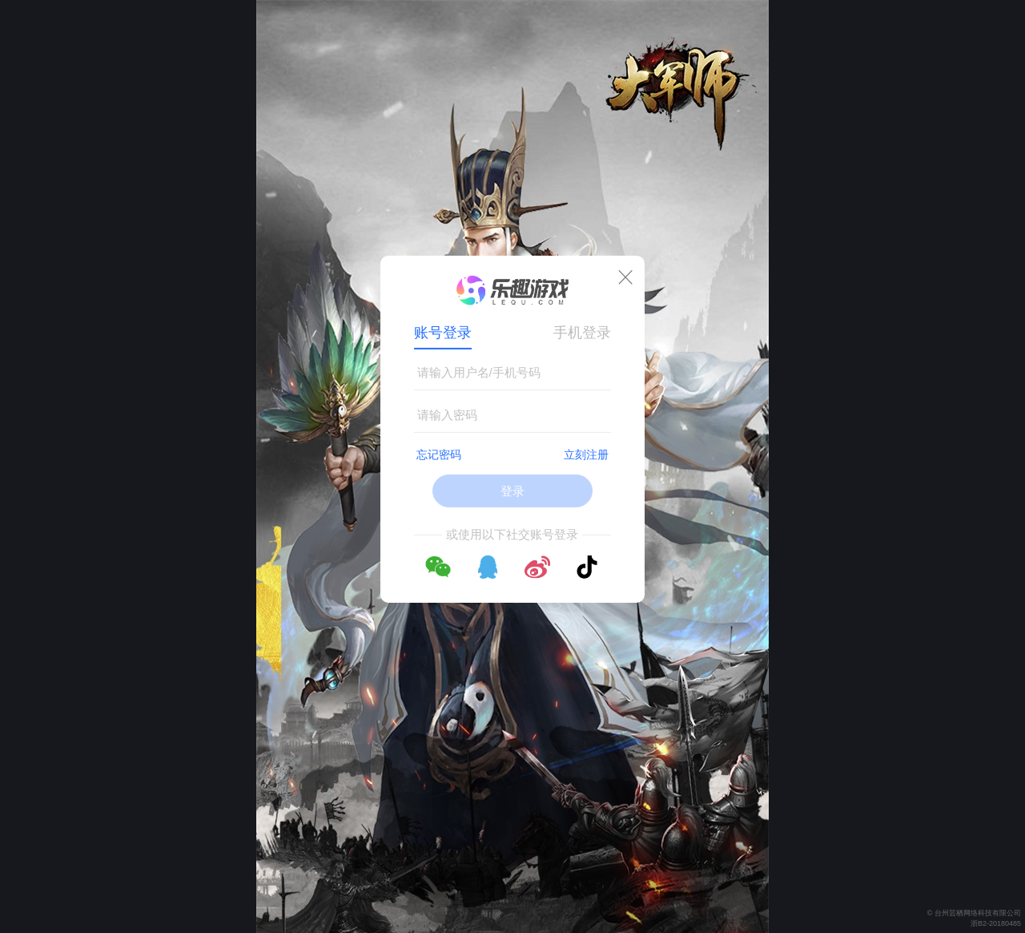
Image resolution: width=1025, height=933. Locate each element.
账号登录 (443, 333)
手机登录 (582, 333)
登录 (512, 491)
